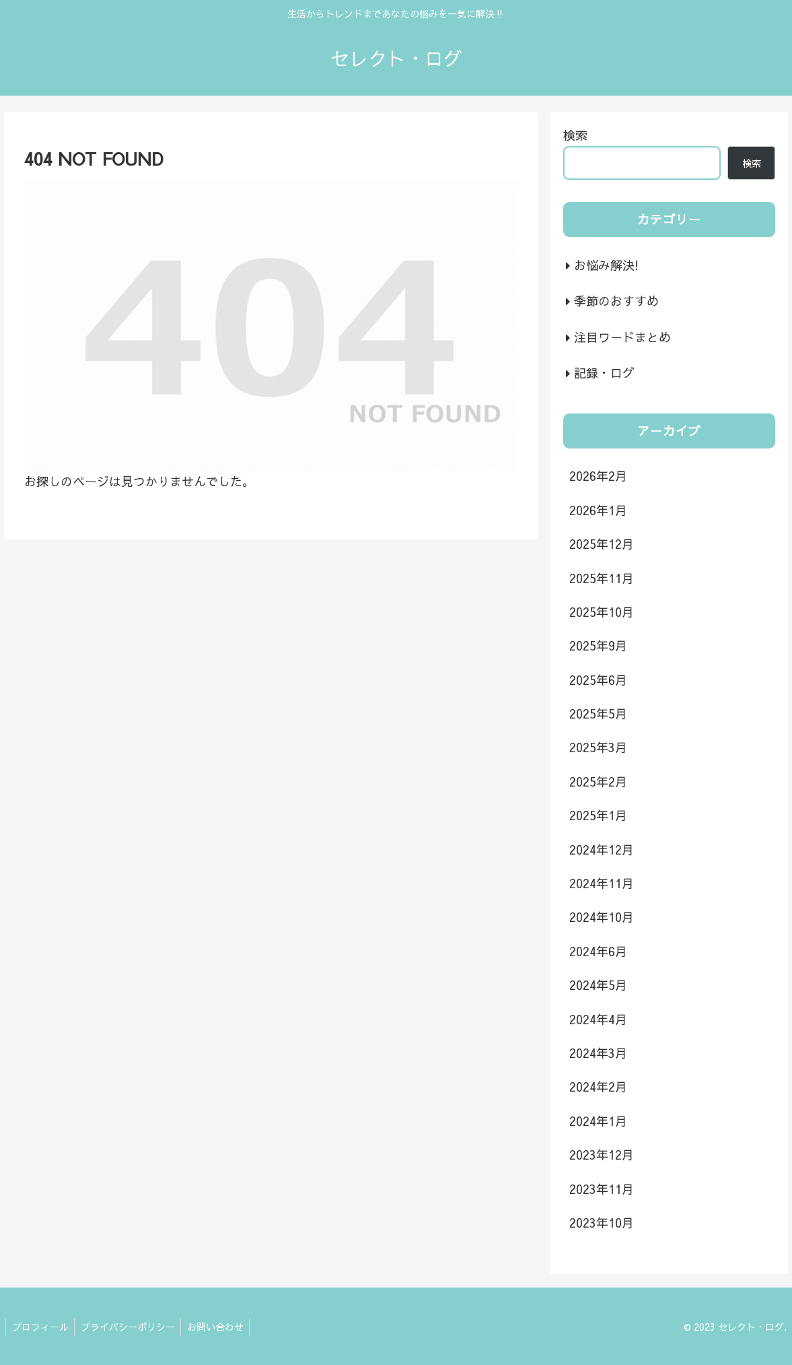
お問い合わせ (220, 1326)
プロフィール (41, 1326)
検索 (575, 135)
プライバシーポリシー (130, 1326)
